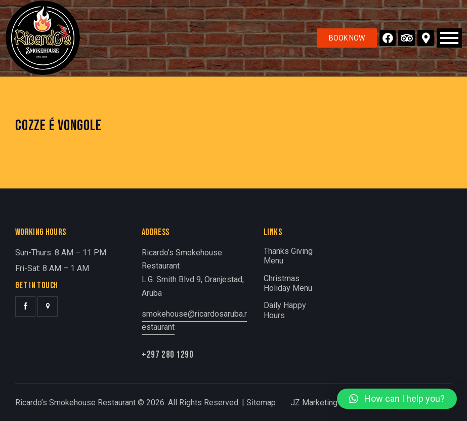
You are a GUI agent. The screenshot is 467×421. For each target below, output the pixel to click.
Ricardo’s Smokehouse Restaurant (75, 402)
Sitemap (261, 402)
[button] (397, 399)
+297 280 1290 (168, 355)
